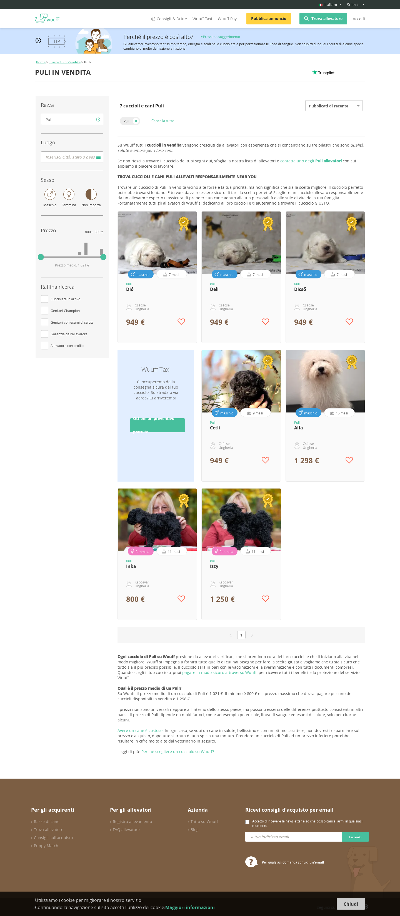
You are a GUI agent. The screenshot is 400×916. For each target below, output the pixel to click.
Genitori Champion (65, 310)
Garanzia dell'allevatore (69, 334)
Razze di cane (46, 821)
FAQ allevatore (126, 829)
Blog (195, 829)
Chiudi (351, 904)
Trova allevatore (326, 18)
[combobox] (72, 119)
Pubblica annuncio (268, 18)
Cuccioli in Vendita (65, 62)
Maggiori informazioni (190, 907)
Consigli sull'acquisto (53, 837)
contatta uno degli (311, 160)
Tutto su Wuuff (204, 821)
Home (41, 62)
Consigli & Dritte (168, 18)
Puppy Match (46, 845)
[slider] (41, 257)
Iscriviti (355, 837)
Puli (126, 121)
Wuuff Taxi (202, 18)
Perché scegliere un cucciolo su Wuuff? (177, 751)
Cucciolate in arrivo (65, 299)
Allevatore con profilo (67, 345)
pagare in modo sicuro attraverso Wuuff (219, 672)
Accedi (359, 18)
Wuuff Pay (227, 18)
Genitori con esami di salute (72, 322)
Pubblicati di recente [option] (328, 106)
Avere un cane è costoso (140, 730)
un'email (316, 862)
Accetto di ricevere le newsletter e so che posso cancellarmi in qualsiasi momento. (307, 823)
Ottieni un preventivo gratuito (153, 425)
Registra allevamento (132, 821)
